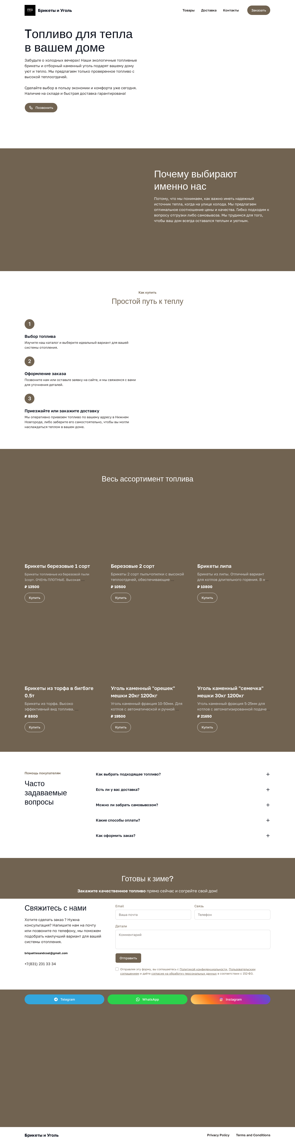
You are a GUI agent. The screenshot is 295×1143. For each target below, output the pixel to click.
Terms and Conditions (253, 1135)
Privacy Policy (218, 1135)
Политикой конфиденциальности (203, 969)
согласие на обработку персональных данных (184, 973)
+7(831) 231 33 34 (40, 964)
